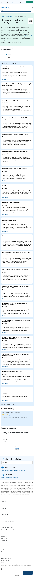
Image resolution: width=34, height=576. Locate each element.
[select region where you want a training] (17, 462)
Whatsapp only (11, 2)
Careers (3, 549)
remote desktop (28, 35)
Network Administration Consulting (9, 477)
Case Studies (4, 517)
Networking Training (9, 16)
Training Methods (5, 506)
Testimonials (4, 547)
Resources (3, 508)
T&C (2, 553)
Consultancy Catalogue (7, 521)
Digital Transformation (7, 527)
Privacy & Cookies (17, 573)
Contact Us (29, 2)
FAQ (2, 551)
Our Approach (5, 514)
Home (3, 16)
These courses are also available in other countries (13, 470)
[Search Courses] (16, 10)
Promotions (4, 504)
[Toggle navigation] (32, 8)
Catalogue (3, 501)
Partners (3, 542)
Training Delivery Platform (8, 532)
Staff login (17, 575)
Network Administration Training (20, 16)
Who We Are (4, 538)
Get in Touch (28, 573)
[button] (32, 441)
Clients (3, 545)
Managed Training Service (8, 529)
